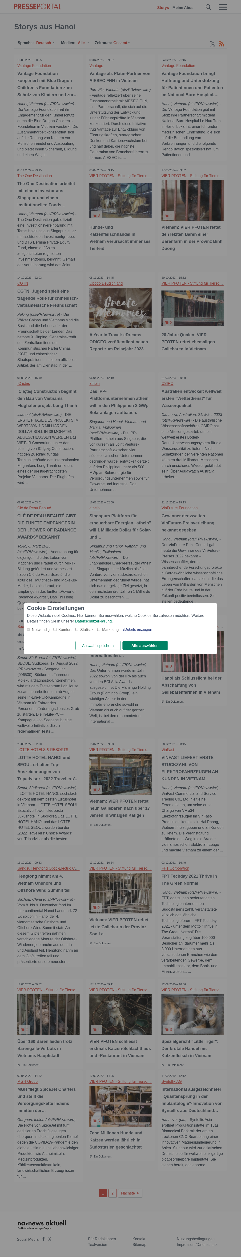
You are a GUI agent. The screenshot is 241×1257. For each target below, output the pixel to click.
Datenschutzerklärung (93, 621)
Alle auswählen (145, 646)
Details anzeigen (138, 629)
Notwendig (41, 629)
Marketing (110, 629)
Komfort (65, 629)
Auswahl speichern (98, 646)
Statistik (86, 629)
